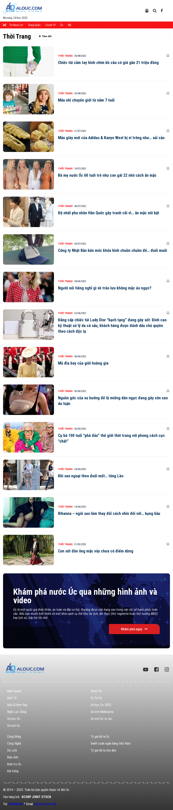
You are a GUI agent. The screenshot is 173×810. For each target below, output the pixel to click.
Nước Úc (96, 691)
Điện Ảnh (12, 757)
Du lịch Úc (13, 726)
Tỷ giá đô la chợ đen (103, 750)
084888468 (15, 804)
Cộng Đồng (14, 737)
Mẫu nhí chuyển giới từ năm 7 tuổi (86, 100)
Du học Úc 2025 (101, 705)
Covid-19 (50, 25)
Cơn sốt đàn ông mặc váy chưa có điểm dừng (95, 551)
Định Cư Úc (14, 764)
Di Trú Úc (96, 698)
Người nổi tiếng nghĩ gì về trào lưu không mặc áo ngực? (104, 288)
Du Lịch (12, 750)
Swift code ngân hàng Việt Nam (111, 743)
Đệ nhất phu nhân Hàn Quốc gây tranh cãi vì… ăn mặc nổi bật (108, 212)
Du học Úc (13, 719)
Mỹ (69, 25)
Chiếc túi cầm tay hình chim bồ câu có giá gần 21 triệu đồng (108, 62)
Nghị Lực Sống (16, 712)
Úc (61, 25)
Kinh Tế (12, 698)
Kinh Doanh (14, 691)
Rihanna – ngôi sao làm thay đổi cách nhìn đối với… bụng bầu (109, 513)
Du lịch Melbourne (102, 712)
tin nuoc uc (16, 25)
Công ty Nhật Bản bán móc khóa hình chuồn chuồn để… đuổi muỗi (112, 250)
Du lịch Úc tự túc (101, 719)
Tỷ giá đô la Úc (100, 737)
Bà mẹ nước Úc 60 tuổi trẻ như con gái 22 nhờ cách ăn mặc (107, 175)
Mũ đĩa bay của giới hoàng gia (83, 363)
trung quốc (34, 25)
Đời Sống (13, 771)
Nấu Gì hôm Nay (17, 705)
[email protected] (45, 804)
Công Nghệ (14, 743)
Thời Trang (65, 55)
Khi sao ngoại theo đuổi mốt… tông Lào (90, 475)
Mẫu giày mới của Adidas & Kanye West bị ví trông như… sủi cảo (111, 137)
